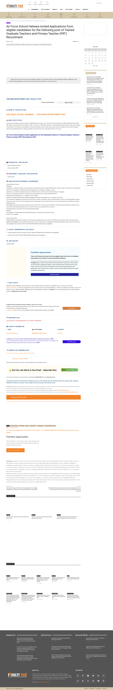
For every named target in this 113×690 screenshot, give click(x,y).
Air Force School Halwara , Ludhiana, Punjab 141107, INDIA (20, 353)
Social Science (29, 44)
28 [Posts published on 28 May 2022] (105, 60)
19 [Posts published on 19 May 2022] (99, 58)
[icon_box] (30, 3)
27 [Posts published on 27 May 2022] (102, 60)
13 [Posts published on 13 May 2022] (102, 55)
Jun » (97, 65)
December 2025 (90, 181)
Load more (95, 116)
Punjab (23, 44)
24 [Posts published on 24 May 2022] (92, 60)
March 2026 (89, 176)
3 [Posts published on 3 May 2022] (92, 52)
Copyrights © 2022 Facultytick (20, 358)
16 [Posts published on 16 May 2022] (89, 58)
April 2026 (89, 174)
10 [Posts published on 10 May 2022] (92, 55)
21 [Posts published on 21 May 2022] (105, 58)
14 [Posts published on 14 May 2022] (105, 55)
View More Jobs (71, 341)
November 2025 (90, 183)
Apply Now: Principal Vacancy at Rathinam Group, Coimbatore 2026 (43, 596)
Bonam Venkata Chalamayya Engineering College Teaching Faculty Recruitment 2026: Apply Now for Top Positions (90, 157)
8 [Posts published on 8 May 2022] (85, 55)
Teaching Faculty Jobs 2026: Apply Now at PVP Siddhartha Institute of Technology (100, 156)
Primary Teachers (10, 44)
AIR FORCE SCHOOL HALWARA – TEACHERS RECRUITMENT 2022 (36, 114)
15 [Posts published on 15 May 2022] (85, 58)
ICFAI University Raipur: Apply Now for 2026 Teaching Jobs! (73, 578)
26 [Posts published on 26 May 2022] (99, 60)
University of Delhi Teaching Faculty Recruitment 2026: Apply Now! (58, 596)
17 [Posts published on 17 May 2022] (92, 58)
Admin (74, 41)
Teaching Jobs (36, 44)
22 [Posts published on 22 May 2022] (85, 60)
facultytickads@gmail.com (44, 682)
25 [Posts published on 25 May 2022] (95, 60)
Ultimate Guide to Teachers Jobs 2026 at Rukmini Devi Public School (13, 579)
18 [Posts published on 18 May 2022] (95, 58)
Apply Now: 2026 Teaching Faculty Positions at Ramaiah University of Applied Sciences (73, 596)
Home (7, 20)
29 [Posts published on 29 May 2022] (85, 63)
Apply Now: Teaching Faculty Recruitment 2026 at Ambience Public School (27, 579)
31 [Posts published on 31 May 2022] (92, 63)
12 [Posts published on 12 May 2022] (99, 55)
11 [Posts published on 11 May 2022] (95, 55)
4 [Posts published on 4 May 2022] (95, 52)
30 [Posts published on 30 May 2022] (89, 63)
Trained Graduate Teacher (45, 44)
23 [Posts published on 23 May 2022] (89, 60)
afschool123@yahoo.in (12, 287)
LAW (68, 575)
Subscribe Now (70, 370)
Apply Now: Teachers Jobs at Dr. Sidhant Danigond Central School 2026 (58, 579)
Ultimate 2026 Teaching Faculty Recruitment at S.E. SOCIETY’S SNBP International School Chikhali (43, 579)
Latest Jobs (72, 308)
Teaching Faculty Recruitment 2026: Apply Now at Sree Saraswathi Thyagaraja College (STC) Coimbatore (61, 648)
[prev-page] (7, 521)
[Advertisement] (43, 65)
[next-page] (9, 521)
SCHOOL (11, 20)
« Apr (94, 65)
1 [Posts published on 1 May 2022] (85, 52)
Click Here (60, 333)
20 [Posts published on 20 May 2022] (102, 58)
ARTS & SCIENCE (70, 593)
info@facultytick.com (63, 390)
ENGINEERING (9, 593)
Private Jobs (18, 44)
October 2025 (90, 185)
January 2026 (90, 179)
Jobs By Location (54, 274)
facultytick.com (35, 262)
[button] (98, 3)
